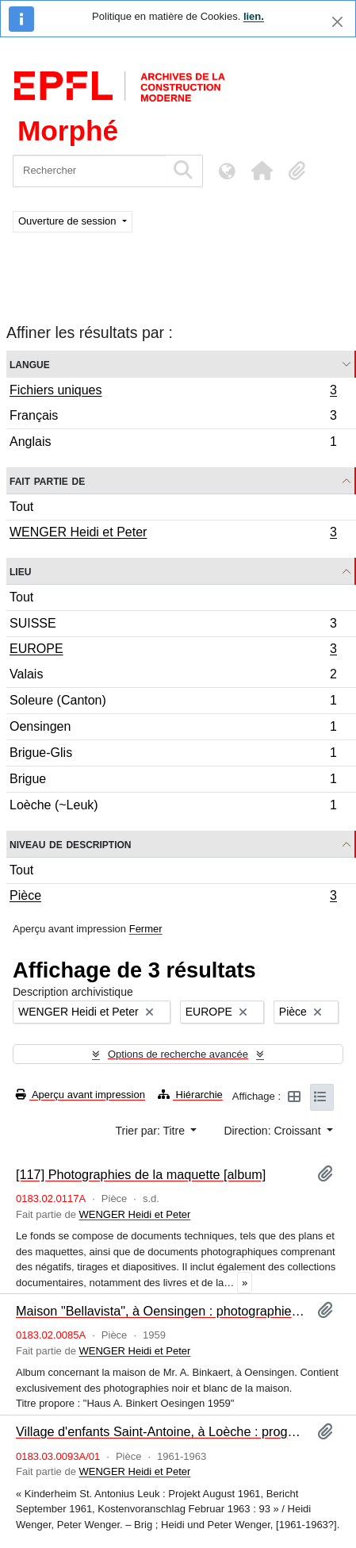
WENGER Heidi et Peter (173, 534)
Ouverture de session (68, 221)
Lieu (20, 570)
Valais (173, 676)
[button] (261, 170)
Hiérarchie (190, 1095)
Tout (21, 506)
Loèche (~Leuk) (173, 807)
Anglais (173, 443)
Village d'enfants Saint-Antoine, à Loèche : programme (160, 1431)
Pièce (173, 897)
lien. (253, 16)
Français (173, 417)
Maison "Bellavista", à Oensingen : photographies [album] (160, 1311)
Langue (30, 363)
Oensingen (173, 728)
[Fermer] (337, 22)
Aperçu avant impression (80, 1095)
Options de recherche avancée (178, 1054)
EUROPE (173, 651)
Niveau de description (70, 843)
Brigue (173, 781)
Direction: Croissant (273, 1130)
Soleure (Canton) (173, 702)
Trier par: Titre (152, 1130)
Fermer (146, 929)
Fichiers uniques (173, 392)
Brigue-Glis (173, 754)
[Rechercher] (89, 171)
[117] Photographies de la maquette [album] (141, 1174)
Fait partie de (47, 480)
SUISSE (173, 625)
